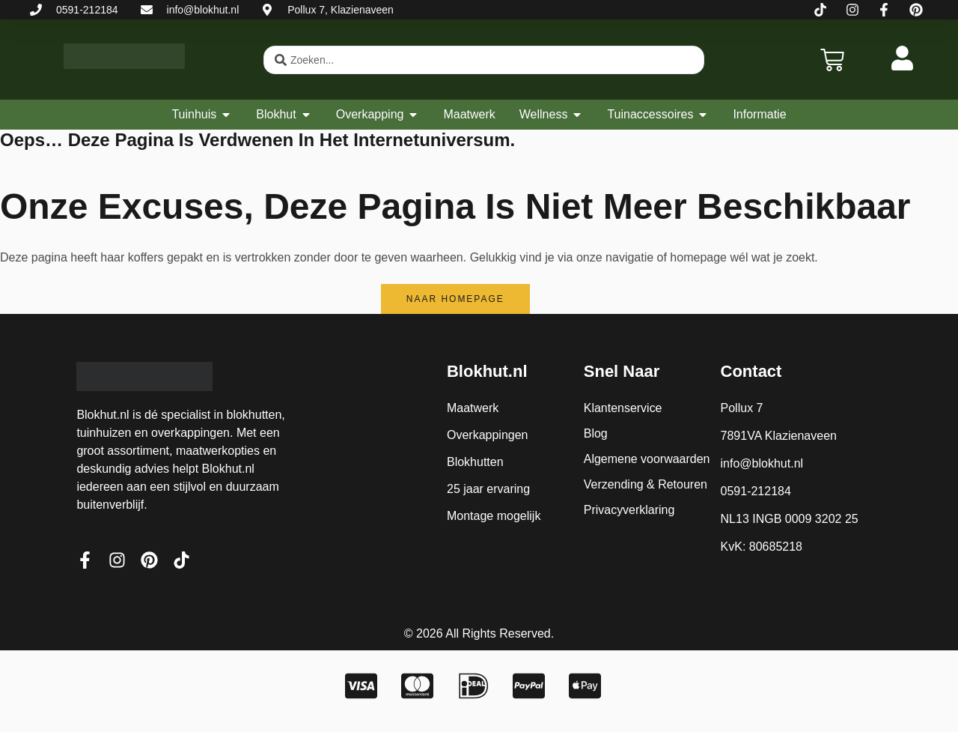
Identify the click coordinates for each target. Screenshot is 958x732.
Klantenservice (623, 408)
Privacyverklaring (629, 509)
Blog (596, 433)
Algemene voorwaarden (647, 459)
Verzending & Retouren (645, 484)
